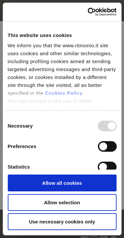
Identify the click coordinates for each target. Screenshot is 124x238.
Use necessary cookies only (62, 221)
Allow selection (62, 202)
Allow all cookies (62, 183)
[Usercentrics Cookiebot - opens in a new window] (88, 12)
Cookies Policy (64, 93)
